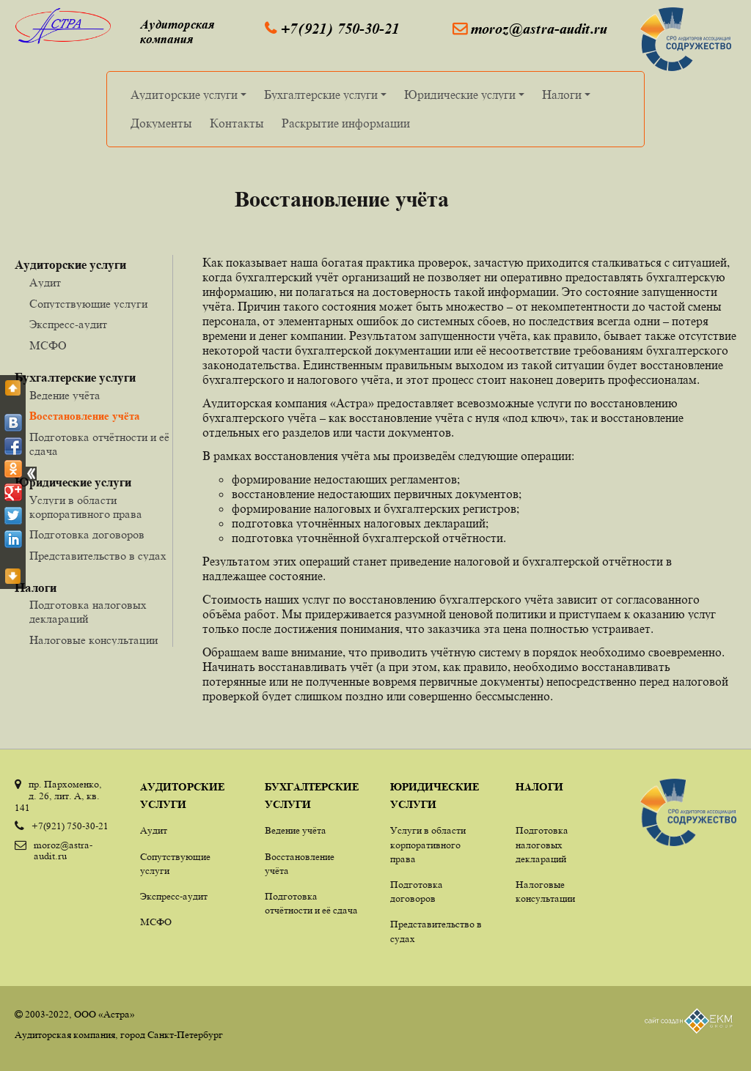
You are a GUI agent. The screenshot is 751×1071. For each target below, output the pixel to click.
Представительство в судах (97, 555)
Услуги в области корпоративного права (85, 506)
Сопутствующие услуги (88, 303)
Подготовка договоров (86, 534)
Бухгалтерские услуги (327, 98)
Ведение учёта (64, 394)
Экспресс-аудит (68, 323)
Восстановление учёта (84, 416)
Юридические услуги (466, 98)
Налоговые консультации (93, 639)
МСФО (48, 345)
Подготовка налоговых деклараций (542, 844)
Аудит (45, 282)
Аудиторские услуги (191, 98)
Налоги (568, 98)
